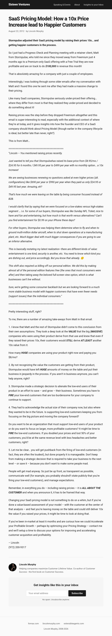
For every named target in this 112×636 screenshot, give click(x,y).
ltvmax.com (33, 623)
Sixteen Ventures (19, 4)
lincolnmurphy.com (51, 623)
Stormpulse (21, 57)
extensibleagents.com (74, 623)
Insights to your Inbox (93, 5)
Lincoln (15, 542)
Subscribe (77, 593)
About (77, 5)
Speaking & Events (62, 5)
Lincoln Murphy (36, 31)
